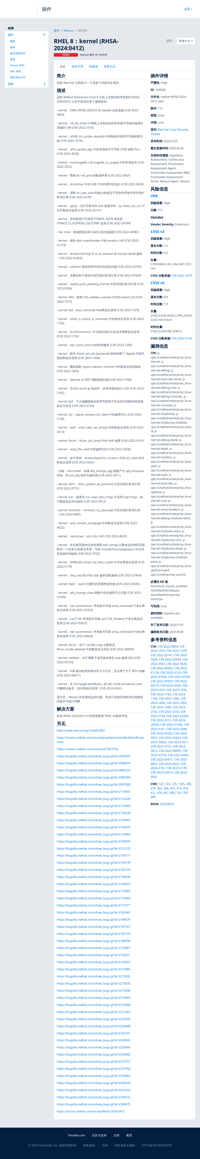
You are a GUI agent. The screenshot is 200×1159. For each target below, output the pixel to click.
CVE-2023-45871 (161, 759)
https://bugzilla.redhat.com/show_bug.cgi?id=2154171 (93, 855)
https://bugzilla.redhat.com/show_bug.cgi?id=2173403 (93, 891)
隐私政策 (89, 1145)
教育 (129, 1135)
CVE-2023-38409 (170, 751)
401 (172, 788)
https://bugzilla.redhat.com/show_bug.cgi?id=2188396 (93, 941)
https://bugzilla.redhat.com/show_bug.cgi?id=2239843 (93, 1076)
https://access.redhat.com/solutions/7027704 (87, 749)
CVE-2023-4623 (169, 764)
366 (166, 788)
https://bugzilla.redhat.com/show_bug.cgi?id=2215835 (93, 983)
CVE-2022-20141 (161, 655)
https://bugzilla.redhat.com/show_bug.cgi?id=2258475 (93, 1104)
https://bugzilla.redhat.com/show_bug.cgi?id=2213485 (93, 969)
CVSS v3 (157, 282)
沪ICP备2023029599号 (157, 1145)
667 (166, 793)
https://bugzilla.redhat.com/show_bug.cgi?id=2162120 (93, 870)
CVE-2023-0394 (170, 686)
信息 (63, 66)
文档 (116, 1135)
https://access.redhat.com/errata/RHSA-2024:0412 (91, 1111)
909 (153, 797)
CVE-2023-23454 (177, 716)
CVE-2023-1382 (169, 698)
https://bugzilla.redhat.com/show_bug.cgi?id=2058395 (93, 756)
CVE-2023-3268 (176, 729)
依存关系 (77, 66)
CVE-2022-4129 (170, 673)
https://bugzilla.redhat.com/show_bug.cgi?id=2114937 (93, 792)
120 (160, 784)
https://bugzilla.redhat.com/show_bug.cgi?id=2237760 (93, 1069)
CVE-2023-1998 (161, 707)
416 (185, 788)
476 (159, 793)
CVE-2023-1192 (161, 694)
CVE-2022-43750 (179, 677)
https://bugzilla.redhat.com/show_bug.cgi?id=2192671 (93, 955)
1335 (181, 784)
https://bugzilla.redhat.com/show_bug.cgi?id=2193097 (93, 962)
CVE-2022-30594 (170, 659)
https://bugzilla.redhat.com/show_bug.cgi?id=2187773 (93, 934)
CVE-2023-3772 (161, 746)
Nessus (68, 30)
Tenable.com (76, 1135)
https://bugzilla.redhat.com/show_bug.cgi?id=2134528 (93, 813)
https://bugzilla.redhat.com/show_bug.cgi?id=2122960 (93, 806)
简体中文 (185, 41)
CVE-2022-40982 (161, 668)
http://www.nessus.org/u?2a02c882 (81, 730)
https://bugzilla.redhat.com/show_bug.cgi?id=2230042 (93, 1040)
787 (185, 793)
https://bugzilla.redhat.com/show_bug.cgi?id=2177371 (93, 905)
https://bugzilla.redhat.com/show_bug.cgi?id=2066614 (93, 763)
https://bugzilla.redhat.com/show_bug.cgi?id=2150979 (93, 841)
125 (167, 784)
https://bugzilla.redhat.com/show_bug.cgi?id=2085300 (93, 777)
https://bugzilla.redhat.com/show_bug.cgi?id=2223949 (93, 1019)
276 (153, 788)
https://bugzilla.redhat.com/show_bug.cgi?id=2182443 (93, 912)
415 (179, 788)
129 (174, 784)
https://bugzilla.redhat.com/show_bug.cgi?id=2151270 (93, 849)
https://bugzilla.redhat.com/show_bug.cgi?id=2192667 (93, 948)
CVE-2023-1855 (176, 703)
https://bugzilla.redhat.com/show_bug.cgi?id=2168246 (93, 877)
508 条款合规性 (125, 1145)
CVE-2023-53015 (161, 772)
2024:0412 (167, 804)
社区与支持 (99, 1135)
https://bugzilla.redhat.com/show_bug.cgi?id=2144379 (93, 827)
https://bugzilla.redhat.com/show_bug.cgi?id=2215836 (93, 991)
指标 (27, 84)
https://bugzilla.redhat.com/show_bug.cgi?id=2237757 (93, 1062)
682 (172, 793)
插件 (46, 9)
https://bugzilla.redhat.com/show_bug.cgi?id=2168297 (93, 884)
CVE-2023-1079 (176, 690)
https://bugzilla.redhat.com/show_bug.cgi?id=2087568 (93, 784)
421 (153, 793)
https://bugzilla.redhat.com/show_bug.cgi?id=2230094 (93, 1047)
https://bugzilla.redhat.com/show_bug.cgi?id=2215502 (93, 976)
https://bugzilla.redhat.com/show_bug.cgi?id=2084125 (93, 770)
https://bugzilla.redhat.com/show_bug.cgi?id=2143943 (93, 820)
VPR (154, 195)
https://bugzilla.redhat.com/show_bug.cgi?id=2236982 (93, 1054)
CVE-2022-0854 (167, 646)
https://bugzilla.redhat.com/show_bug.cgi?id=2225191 (93, 1033)
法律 (105, 1145)
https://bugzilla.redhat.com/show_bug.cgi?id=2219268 (93, 1005)
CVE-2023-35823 (170, 738)
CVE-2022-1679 (182, 276)
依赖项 (93, 66)
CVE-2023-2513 (161, 720)
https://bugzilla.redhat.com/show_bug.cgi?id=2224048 (93, 1026)
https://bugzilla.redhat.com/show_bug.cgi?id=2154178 (93, 863)
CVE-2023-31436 (171, 725)
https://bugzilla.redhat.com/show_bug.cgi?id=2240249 (93, 1083)
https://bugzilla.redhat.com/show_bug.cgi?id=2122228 (93, 799)
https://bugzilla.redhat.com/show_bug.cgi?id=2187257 (93, 927)
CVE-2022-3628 (176, 664)
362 (159, 788)
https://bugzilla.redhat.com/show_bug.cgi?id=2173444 (93, 898)
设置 (187, 9)
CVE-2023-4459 (178, 755)
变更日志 (109, 66)
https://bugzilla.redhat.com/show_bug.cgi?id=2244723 (93, 1097)
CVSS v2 (157, 231)
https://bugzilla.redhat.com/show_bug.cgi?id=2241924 (93, 1090)
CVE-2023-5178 (182, 338)
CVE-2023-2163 (169, 712)
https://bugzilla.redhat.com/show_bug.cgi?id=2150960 (93, 834)
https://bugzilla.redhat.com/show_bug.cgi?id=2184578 (93, 920)
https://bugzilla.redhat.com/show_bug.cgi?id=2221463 (93, 1012)
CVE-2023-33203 (161, 733)
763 (179, 793)
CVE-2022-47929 (161, 681)
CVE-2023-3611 (178, 742)
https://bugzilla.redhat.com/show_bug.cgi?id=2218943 (93, 998)
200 (188, 784)
